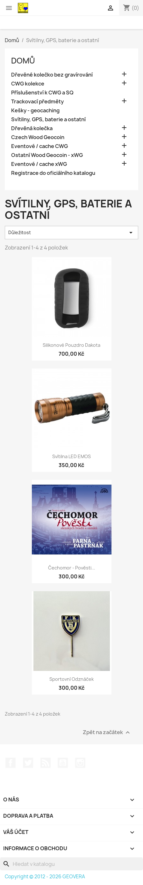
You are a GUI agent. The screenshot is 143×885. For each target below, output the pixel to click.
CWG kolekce (27, 83)
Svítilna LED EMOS (71, 456)
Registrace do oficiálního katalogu (53, 173)
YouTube (63, 763)
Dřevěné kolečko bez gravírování (52, 74)
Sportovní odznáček (71, 679)
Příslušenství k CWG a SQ (42, 92)
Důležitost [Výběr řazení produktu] (71, 232)
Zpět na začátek (107, 733)
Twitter (28, 763)
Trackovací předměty (37, 101)
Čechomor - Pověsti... (71, 568)
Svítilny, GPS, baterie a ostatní (48, 119)
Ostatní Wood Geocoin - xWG (47, 155)
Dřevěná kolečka (32, 128)
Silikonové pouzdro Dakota (71, 345)
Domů (23, 60)
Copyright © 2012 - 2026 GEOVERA (45, 876)
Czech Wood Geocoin (37, 137)
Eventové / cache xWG (39, 164)
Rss (45, 763)
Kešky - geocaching (35, 110)
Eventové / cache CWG (39, 146)
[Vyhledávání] (71, 864)
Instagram (80, 763)
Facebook (10, 763)
